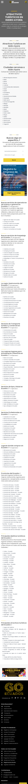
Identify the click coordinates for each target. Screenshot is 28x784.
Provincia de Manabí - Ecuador (11, 509)
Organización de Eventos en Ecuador (12, 433)
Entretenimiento (7, 715)
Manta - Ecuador (7, 577)
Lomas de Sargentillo (8, 102)
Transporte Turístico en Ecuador (11, 345)
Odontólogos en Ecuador (9, 402)
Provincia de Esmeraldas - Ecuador (12, 498)
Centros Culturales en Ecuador (11, 359)
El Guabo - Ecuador (8, 559)
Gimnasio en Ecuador (8, 365)
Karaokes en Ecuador (8, 369)
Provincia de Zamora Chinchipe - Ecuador (14, 529)
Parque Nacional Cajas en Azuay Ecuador (13, 647)
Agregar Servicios (7, 739)
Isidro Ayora (6, 100)
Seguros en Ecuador (8, 439)
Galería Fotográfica (8, 736)
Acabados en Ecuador (8, 417)
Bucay (4, 83)
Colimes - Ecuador (7, 568)
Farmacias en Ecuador (8, 395)
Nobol (4, 109)
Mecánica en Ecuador (8, 432)
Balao (4, 79)
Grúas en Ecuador (7, 334)
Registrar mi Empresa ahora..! (14, 193)
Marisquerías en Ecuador (9, 313)
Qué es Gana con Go (8, 751)
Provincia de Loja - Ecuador (10, 505)
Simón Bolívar (6, 122)
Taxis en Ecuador (7, 339)
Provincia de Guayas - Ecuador (11, 501)
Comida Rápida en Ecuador (10, 304)
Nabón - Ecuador (7, 611)
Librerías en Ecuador (8, 465)
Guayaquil (5, 98)
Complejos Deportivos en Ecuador (11, 361)
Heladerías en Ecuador (8, 310)
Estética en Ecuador (8, 426)
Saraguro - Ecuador (8, 588)
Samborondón (6, 118)
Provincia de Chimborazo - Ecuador (12, 492)
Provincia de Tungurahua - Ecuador (12, 527)
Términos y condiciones (9, 753)
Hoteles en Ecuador (8, 265)
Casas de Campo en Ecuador (10, 254)
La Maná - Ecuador (8, 562)
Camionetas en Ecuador (9, 330)
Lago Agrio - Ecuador (8, 614)
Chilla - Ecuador (7, 605)
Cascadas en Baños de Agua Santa (12, 659)
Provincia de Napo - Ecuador (10, 513)
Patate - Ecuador (7, 601)
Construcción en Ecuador (9, 422)
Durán (4, 90)
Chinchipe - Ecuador (8, 579)
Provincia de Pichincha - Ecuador (11, 518)
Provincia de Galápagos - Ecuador (11, 500)
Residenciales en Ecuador (9, 275)
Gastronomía (6, 708)
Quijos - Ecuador (7, 566)
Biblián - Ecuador (7, 590)
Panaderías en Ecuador (9, 315)
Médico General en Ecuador (10, 400)
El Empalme (6, 92)
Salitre (4, 116)
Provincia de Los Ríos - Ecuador (11, 507)
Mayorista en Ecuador (8, 227)
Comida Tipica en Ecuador (10, 306)
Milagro (4, 103)
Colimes (5, 85)
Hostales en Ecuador (8, 262)
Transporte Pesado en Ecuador (11, 343)
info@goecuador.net (8, 775)
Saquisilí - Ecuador (7, 575)
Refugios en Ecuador (8, 273)
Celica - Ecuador (7, 551)
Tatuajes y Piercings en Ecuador (11, 378)
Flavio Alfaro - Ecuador (8, 564)
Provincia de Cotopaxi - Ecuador (11, 494)
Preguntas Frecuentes (8, 758)
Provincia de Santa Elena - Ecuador (12, 520)
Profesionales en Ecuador (9, 435)
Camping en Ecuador (8, 251)
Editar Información (7, 734)
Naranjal (5, 105)
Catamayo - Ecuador (8, 581)
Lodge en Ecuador (7, 267)
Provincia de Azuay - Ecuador (10, 485)
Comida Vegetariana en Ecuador (11, 308)
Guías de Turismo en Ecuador (10, 223)
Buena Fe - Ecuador (8, 607)
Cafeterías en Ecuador (9, 298)
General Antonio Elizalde (9, 96)
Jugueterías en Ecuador (9, 463)
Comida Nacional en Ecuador (10, 302)
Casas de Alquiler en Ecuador (10, 252)
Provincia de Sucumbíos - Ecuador (12, 526)
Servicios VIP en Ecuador (9, 337)
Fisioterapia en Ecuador (9, 396)
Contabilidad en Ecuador (9, 424)
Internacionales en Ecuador (10, 225)
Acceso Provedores (8, 732)
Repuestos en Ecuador (8, 437)
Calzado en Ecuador (8, 457)
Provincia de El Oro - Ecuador (10, 496)
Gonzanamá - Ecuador (9, 553)
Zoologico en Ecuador (8, 380)
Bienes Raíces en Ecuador (9, 418)
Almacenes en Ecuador (9, 450)
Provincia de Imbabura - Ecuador (11, 503)
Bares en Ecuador (7, 358)
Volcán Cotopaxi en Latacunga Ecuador (13, 640)
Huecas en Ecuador (8, 311)
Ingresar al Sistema (8, 764)
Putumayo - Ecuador (8, 603)
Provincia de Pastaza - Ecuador (11, 516)
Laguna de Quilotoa (8, 627)
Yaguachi (5, 124)
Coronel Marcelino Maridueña (10, 87)
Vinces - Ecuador (7, 570)
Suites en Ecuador (7, 277)
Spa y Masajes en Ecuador (9, 406)
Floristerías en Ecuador (8, 459)
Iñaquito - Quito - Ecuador (9, 777)
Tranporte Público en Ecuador (10, 341)
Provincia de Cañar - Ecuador (10, 488)
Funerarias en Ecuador (8, 428)
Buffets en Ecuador (8, 297)
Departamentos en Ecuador (10, 256)
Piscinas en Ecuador (8, 374)
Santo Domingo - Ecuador (9, 594)
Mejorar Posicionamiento (9, 743)
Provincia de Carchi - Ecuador (10, 490)
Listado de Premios (8, 760)
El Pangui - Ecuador (8, 560)
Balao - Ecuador (7, 555)
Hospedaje (5, 706)
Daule (4, 89)
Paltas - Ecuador (7, 585)
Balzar (4, 81)
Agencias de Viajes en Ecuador (11, 219)
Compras (5, 722)
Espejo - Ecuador (7, 573)
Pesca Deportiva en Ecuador (10, 372)
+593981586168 (6, 772)
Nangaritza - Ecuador (8, 612)
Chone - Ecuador (7, 592)
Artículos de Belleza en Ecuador (11, 452)
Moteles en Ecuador (8, 269)
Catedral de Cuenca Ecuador (10, 642)
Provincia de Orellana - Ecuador (11, 514)
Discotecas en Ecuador (9, 363)
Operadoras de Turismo (9, 711)
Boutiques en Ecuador (8, 455)
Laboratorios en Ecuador (9, 398)
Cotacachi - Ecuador (8, 599)
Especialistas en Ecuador (9, 393)
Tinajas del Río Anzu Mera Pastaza (11, 657)
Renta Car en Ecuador (8, 335)
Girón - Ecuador (7, 609)
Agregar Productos (8, 741)
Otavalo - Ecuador (7, 616)
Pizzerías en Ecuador (8, 317)
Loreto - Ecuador (7, 596)
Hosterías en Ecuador (8, 264)
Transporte (5, 713)
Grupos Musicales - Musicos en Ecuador (13, 367)
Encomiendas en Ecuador (9, 332)
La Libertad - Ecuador (8, 557)
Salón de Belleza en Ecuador (10, 404)
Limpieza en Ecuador (8, 430)
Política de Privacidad (8, 756)
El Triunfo (5, 94)
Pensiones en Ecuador (8, 271)
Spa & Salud (6, 717)
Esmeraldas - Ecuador (8, 583)
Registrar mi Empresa (8, 730)
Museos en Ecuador (8, 371)
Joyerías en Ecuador (8, 461)
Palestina (5, 111)
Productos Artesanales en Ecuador (12, 467)
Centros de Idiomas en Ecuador (11, 420)
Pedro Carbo (6, 113)
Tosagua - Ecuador (8, 572)
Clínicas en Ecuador (8, 391)
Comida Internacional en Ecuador (11, 300)
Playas (4, 115)
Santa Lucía (6, 120)
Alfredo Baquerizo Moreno (9, 77)
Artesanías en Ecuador (8, 454)
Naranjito (5, 107)
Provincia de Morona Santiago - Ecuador (13, 511)
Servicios (5, 720)
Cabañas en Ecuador (8, 249)
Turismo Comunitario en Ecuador (11, 229)
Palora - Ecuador (7, 597)
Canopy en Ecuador (8, 221)
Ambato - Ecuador (7, 586)
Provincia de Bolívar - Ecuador (10, 487)
